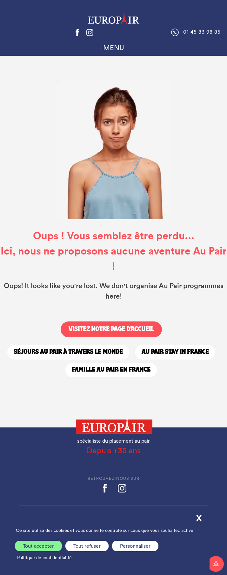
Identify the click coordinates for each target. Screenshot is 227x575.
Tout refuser (87, 546)
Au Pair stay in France (175, 352)
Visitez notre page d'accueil (111, 329)
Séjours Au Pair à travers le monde (68, 352)
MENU (113, 47)
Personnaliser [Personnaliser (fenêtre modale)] (135, 546)
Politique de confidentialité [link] (44, 557)
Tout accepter (38, 546)
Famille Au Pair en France (111, 370)
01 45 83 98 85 (202, 32)
